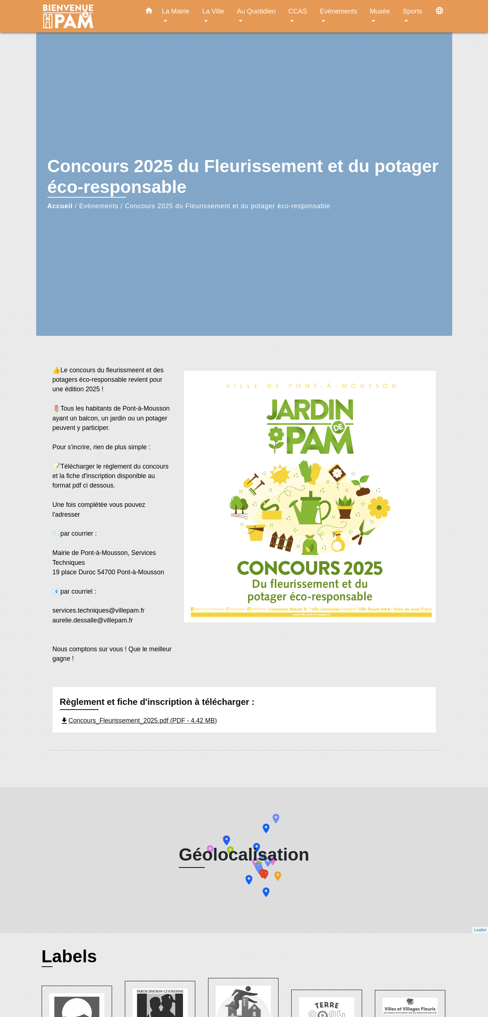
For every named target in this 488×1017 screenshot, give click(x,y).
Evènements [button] (338, 11)
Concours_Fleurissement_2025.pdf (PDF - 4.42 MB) (138, 720)
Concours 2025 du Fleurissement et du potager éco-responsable (227, 206)
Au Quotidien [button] (256, 11)
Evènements (99, 206)
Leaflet (480, 930)
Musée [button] (380, 11)
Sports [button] (412, 11)
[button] (149, 12)
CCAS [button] (297, 11)
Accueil (60, 206)
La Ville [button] (213, 11)
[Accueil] (87, 16)
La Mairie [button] (176, 11)
